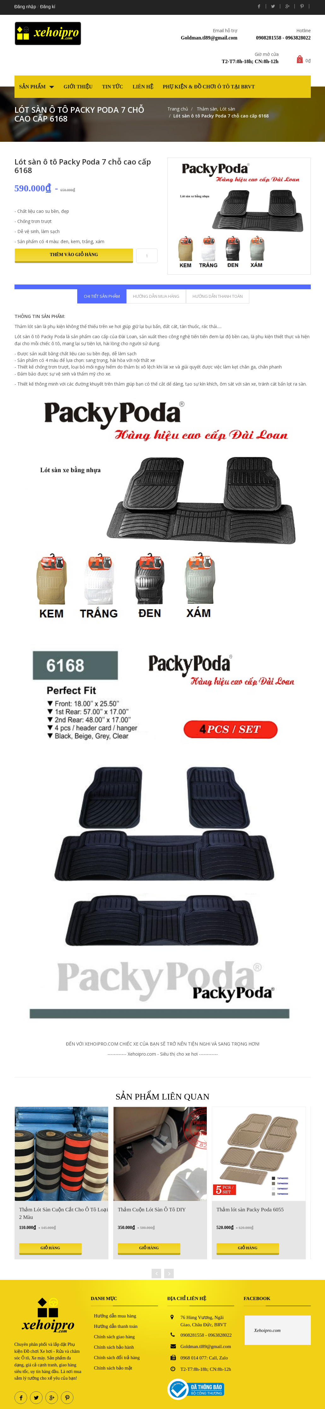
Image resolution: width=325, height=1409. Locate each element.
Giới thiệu (78, 86)
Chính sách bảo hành (114, 1347)
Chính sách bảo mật (113, 1367)
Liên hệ (143, 86)
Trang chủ (177, 109)
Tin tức (112, 86)
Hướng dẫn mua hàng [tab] (156, 296)
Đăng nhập (25, 6)
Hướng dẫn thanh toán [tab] (218, 296)
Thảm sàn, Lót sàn (215, 109)
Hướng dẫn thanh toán (115, 1326)
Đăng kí (47, 6)
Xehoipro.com (267, 1330)
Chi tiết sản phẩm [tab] (102, 296)
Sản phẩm (36, 86)
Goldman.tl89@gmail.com (209, 37)
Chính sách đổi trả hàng (117, 1357)
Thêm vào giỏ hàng (74, 254)
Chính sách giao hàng (114, 1336)
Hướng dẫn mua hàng (115, 1315)
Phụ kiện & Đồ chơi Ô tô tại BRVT (209, 86)
